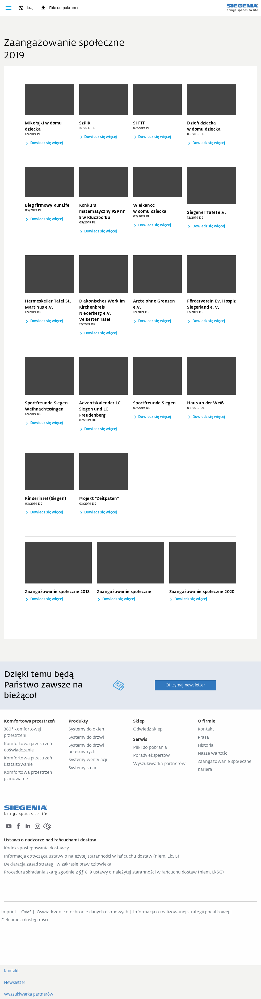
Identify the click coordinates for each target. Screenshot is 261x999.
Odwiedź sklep (148, 729)
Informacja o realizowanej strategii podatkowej (181, 912)
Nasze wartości (213, 753)
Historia (206, 745)
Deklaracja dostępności (24, 920)
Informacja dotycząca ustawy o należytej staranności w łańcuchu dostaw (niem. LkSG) (91, 856)
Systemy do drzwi (86, 738)
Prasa (203, 738)
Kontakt (206, 729)
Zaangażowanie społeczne (225, 762)
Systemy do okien (86, 729)
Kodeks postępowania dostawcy (36, 848)
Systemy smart (83, 768)
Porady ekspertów (151, 756)
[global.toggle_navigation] (8, 8)
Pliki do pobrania (150, 748)
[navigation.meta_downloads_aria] (59, 8)
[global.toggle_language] (25, 8)
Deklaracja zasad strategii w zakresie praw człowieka (57, 864)
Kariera (205, 770)
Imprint (8, 912)
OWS (26, 912)
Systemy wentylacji (88, 760)
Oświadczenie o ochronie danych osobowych (82, 912)
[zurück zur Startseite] (242, 8)
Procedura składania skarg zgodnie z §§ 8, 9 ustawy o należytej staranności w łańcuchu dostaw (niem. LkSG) (114, 872)
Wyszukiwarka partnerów (159, 764)
